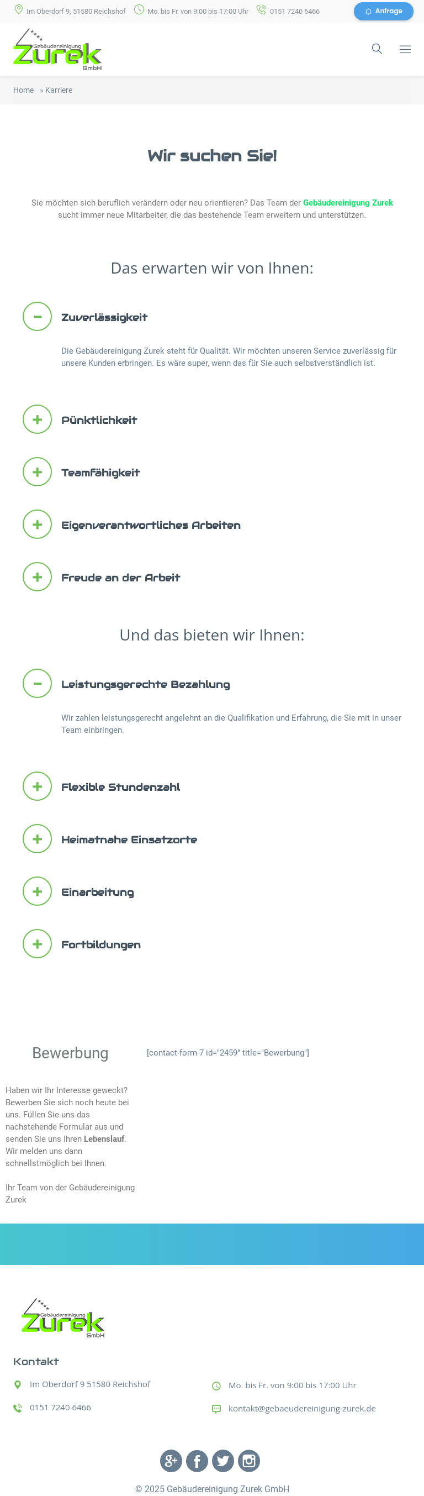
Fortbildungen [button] (82, 943)
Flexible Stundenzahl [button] (101, 786)
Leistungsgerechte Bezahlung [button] (126, 683)
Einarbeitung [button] (78, 891)
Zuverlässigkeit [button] (85, 317)
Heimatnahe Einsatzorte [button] (110, 838)
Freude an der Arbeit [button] (101, 577)
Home (23, 90)
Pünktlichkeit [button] (80, 419)
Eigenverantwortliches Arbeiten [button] (132, 524)
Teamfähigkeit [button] (81, 472)
